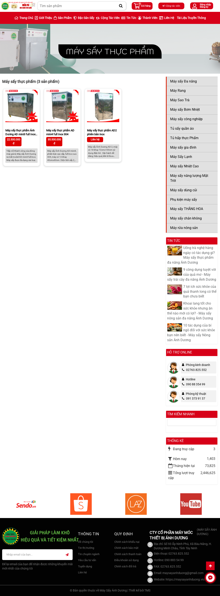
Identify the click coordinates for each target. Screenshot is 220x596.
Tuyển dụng (85, 566)
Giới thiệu (43, 18)
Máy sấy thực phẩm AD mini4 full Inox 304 (60, 132)
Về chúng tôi (85, 541)
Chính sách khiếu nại (126, 541)
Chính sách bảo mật (126, 547)
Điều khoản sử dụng (126, 560)
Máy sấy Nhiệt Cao (184, 166)
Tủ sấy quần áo (182, 128)
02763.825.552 (194, 370)
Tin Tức (128, 18)
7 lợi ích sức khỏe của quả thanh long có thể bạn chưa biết (199, 292)
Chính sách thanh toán (127, 554)
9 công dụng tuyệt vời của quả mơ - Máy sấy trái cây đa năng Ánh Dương (191, 275)
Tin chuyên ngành (88, 554)
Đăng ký (204, 7)
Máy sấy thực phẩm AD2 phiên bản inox (102, 132)
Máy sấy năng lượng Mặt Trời (189, 178)
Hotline (190, 379)
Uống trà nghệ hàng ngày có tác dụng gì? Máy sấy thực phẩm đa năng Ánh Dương (191, 255)
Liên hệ (166, 18)
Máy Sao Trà (179, 100)
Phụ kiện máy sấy (183, 200)
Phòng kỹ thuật (196, 393)
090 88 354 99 (193, 384)
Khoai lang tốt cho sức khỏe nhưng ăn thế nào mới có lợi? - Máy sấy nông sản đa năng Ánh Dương (190, 310)
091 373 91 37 (193, 398)
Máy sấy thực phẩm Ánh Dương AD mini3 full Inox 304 (20, 133)
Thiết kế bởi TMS (139, 590)
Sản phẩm (63, 18)
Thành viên (147, 18)
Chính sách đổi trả (125, 566)
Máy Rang (178, 91)
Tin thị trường (86, 547)
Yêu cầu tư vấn (87, 560)
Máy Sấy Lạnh (181, 157)
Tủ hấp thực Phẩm (184, 138)
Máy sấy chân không (186, 218)
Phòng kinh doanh (198, 365)
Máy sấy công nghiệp (186, 119)
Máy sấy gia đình (183, 147)
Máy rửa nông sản (184, 228)
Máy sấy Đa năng (183, 81)
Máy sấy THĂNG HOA (186, 209)
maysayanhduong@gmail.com (182, 573)
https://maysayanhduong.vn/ (185, 579)
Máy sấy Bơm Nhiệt (185, 109)
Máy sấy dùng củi (183, 190)
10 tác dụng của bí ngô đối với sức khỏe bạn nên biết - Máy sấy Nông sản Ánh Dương (191, 332)
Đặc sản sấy (83, 18)
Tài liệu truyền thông (191, 18)
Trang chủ (23, 18)
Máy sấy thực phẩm (110, 51)
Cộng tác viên (171, 6)
